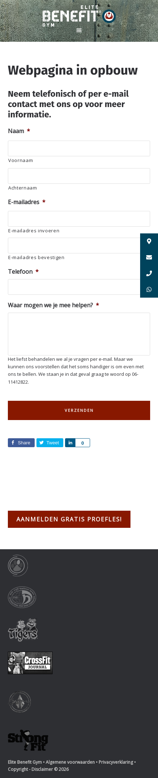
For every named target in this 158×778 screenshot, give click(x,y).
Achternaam (22, 188)
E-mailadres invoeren (33, 230)
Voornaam (20, 160)
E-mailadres (26, 202)
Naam (19, 131)
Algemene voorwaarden (70, 762)
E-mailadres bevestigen (36, 257)
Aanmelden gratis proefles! (69, 519)
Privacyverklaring (116, 762)
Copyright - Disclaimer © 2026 (38, 769)
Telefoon (23, 272)
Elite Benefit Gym (79, 16)
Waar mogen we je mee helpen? (53, 305)
